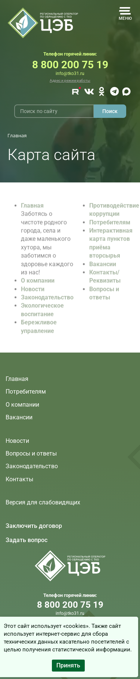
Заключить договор (34, 525)
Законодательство (47, 300)
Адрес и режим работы (70, 80)
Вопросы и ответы (31, 453)
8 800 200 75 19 (70, 65)
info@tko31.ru (70, 73)
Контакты (19, 479)
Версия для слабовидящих (43, 502)
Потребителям (109, 225)
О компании (38, 283)
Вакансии (102, 266)
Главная (32, 208)
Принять (68, 665)
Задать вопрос (26, 540)
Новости (32, 292)
